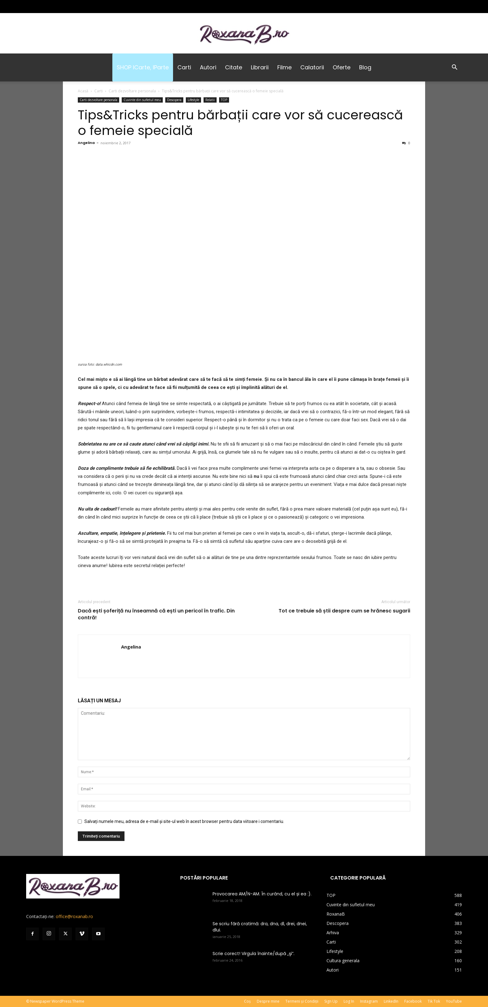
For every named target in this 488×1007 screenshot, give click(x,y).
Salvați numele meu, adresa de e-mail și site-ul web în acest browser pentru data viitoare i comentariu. (184, 821)
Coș (247, 1001)
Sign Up (331, 1001)
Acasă (83, 91)
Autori (208, 67)
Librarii (260, 67)
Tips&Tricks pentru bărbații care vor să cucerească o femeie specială (240, 122)
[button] (454, 68)
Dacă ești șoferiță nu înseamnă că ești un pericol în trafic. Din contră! (156, 614)
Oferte (341, 67)
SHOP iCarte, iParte (143, 67)
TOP (224, 100)
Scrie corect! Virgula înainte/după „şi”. (253, 953)
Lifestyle (193, 100)
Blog (365, 67)
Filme (284, 67)
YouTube (454, 1001)
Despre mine (268, 1001)
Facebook (413, 1001)
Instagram (369, 1001)
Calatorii (312, 67)
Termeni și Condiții (301, 1001)
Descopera (174, 100)
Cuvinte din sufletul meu (142, 100)
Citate (233, 67)
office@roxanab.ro (74, 916)
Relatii (210, 100)
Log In (349, 1001)
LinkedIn (391, 1001)
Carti (184, 67)
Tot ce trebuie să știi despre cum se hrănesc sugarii (344, 610)
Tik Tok (434, 1001)
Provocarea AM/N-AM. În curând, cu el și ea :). (262, 894)
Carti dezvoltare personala (132, 91)
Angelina (86, 142)
